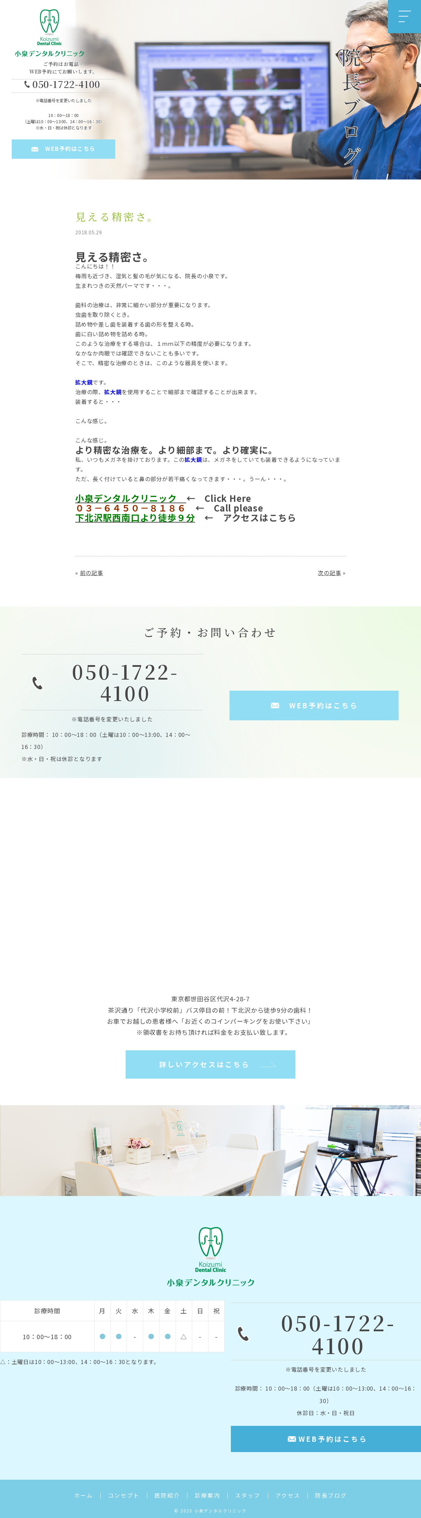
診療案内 (207, 1495)
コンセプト (124, 1495)
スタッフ (248, 1495)
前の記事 (91, 572)
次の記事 (329, 572)
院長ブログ (331, 1495)
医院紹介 (167, 1495)
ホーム (83, 1495)
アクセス (288, 1495)
